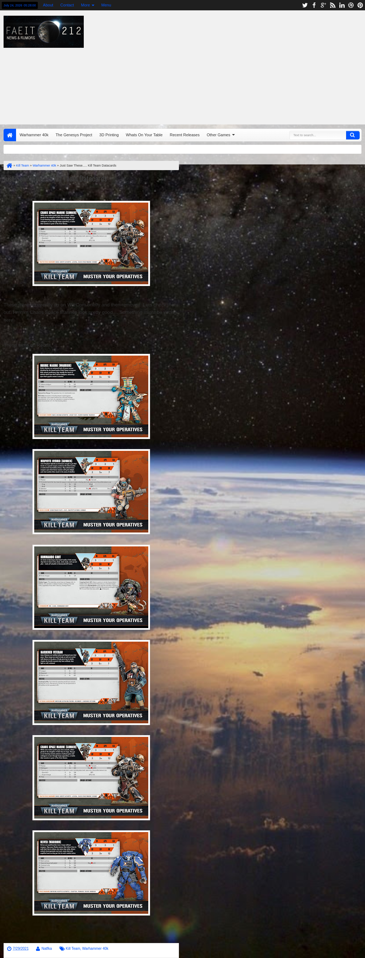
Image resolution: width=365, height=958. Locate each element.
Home (10, 135)
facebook (314, 5)
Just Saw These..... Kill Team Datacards (55, 178)
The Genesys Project (74, 135)
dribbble (351, 5)
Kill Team (73, 949)
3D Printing (109, 135)
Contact (67, 5)
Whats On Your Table (144, 135)
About (48, 5)
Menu (106, 5)
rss (332, 5)
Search (353, 135)
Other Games (218, 135)
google (323, 5)
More (85, 5)
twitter (304, 5)
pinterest (360, 5)
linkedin (341, 5)
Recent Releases (185, 135)
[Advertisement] (233, 66)
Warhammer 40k (34, 135)
